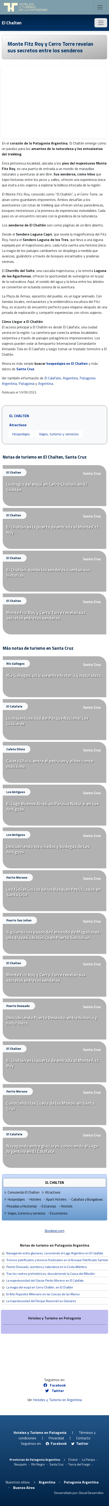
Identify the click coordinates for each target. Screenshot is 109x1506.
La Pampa (88, 1459)
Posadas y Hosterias (20, 1206)
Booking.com (54, 1230)
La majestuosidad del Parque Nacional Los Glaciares (41, 1300)
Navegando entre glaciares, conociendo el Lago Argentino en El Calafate (54, 1253)
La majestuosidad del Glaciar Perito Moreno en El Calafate (45, 1280)
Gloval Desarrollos (91, 1492)
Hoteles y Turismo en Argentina (57, 1399)
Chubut (73, 1459)
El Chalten (12, 22)
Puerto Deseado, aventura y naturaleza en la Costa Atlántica (46, 1266)
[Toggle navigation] (100, 7)
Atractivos (51, 1192)
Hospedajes (21, 434)
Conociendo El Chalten (21, 1192)
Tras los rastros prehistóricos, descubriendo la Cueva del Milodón (50, 1273)
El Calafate (52, 378)
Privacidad (56, 1438)
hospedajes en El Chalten (67, 363)
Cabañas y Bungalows (85, 1199)
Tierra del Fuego (79, 1464)
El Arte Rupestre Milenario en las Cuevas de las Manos (43, 1294)
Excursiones (57, 1213)
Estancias (47, 1206)
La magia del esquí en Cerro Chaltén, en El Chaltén (39, 1287)
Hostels (65, 1206)
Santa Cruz (25, 369)
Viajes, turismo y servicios (59, 434)
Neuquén (20, 1464)
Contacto (83, 1438)
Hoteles (34, 1199)
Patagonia (26, 383)
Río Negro (38, 1464)
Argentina (70, 378)
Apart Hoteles (55, 1199)
